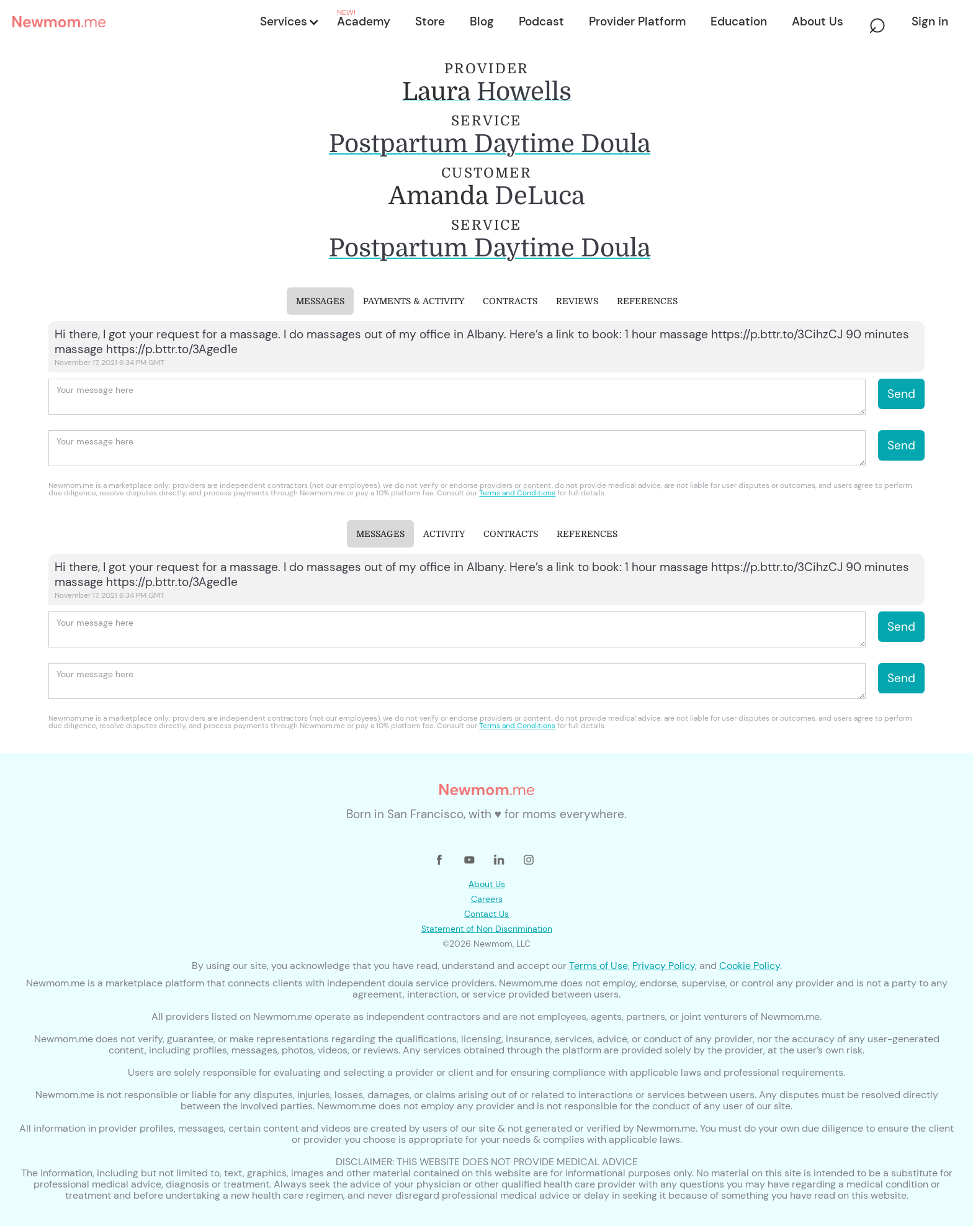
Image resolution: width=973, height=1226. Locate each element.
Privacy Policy (663, 965)
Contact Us (486, 913)
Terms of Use (598, 965)
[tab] (320, 301)
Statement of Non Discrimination (486, 928)
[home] (132, 21)
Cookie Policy (749, 965)
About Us (487, 884)
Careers (487, 898)
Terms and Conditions (517, 493)
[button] (289, 21)
